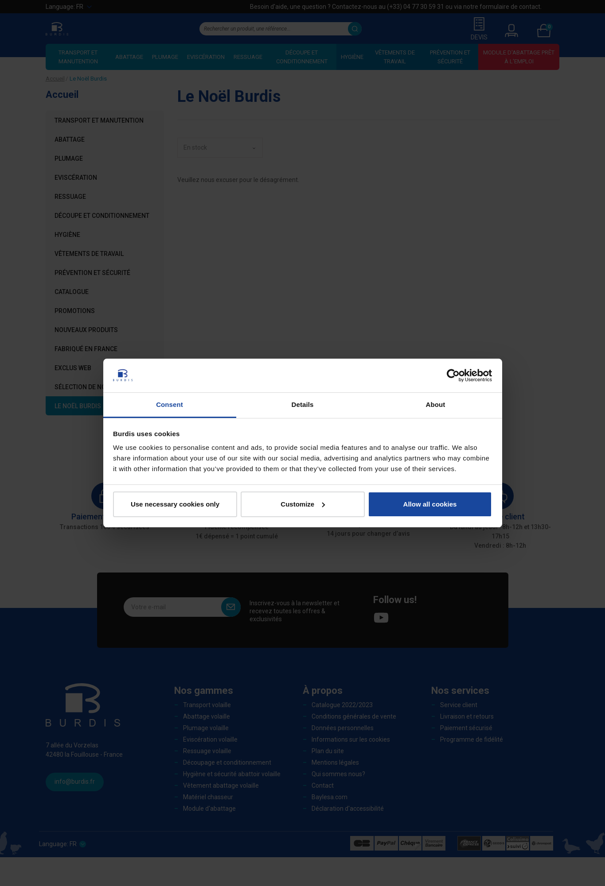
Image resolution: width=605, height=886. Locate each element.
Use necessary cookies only (175, 504)
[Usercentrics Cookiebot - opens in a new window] (453, 375)
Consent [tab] (169, 404)
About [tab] (435, 404)
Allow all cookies (430, 504)
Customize (303, 504)
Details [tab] (303, 404)
